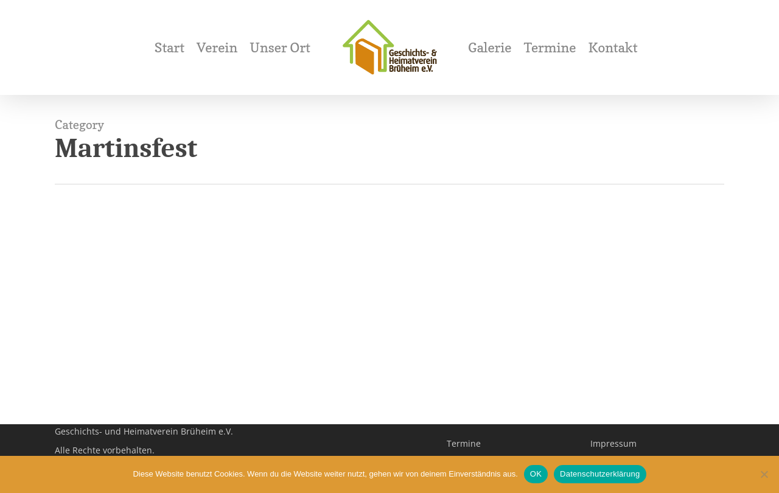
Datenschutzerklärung (600, 473)
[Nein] (764, 474)
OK (536, 473)
